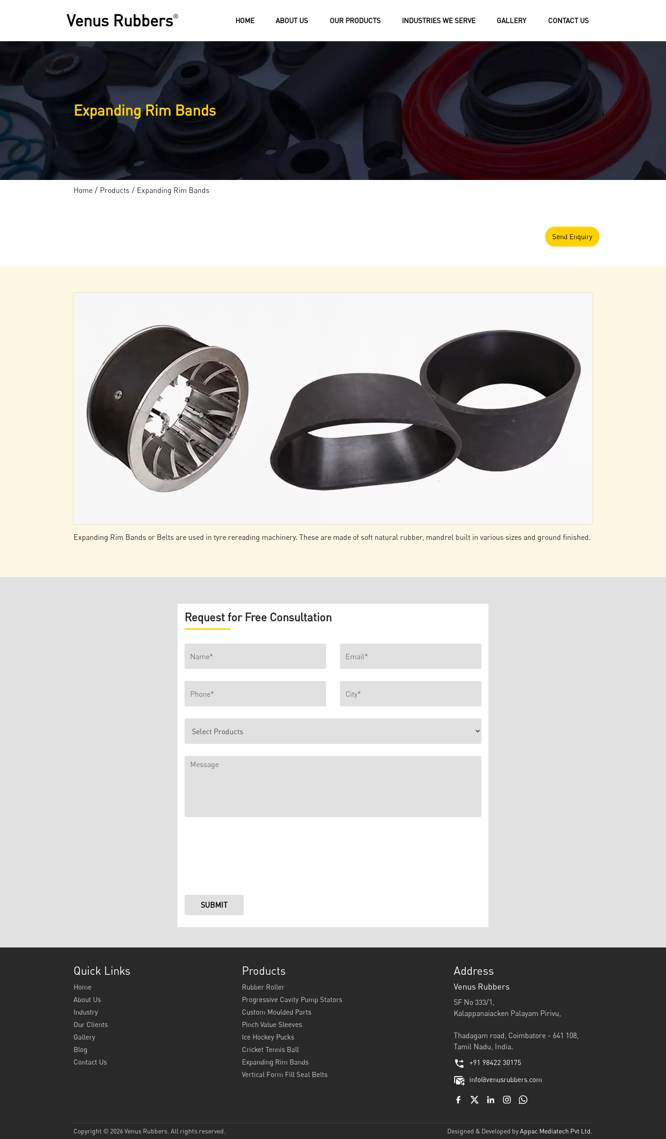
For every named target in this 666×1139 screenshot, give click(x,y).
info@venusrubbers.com (498, 1079)
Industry (86, 1012)
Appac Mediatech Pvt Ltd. (556, 1131)
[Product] (333, 731)
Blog (80, 1049)
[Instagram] (507, 1099)
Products (115, 190)
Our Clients (91, 1024)
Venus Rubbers (124, 20)
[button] (355, 20)
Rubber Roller (263, 987)
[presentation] (255, 858)
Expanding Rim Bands (275, 1062)
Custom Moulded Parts (276, 1012)
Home (83, 190)
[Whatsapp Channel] (523, 1099)
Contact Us (90, 1062)
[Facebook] (458, 1099)
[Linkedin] (490, 1099)
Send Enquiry (572, 236)
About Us (87, 999)
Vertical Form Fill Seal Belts (284, 1074)
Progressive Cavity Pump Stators (292, 999)
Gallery (84, 1037)
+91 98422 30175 (487, 1062)
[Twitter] (474, 1099)
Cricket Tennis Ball (270, 1049)
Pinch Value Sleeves (272, 1024)
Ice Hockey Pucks (268, 1037)
